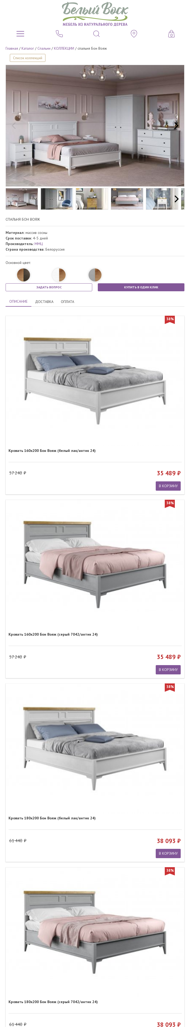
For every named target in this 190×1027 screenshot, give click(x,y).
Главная (12, 48)
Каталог (28, 48)
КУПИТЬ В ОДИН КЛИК (141, 287)
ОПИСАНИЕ (18, 301)
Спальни (43, 48)
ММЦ (39, 243)
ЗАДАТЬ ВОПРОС (49, 287)
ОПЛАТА (67, 301)
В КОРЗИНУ (168, 485)
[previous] (14, 126)
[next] (175, 126)
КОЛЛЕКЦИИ (64, 48)
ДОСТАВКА (44, 301)
